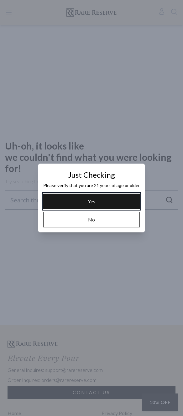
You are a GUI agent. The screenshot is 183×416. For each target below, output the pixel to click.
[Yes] (91, 201)
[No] (91, 219)
